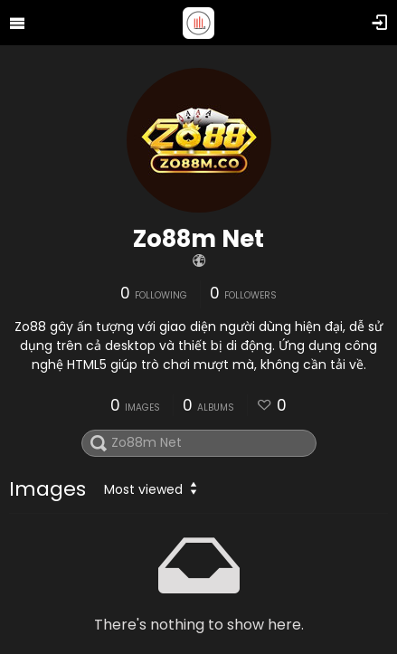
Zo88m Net (198, 239)
